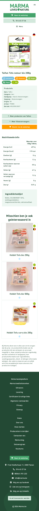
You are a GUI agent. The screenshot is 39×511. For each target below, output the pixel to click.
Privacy (19, 405)
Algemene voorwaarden (20, 401)
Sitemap (19, 409)
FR (35, 5)
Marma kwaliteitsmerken (19, 383)
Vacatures (19, 449)
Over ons (19, 422)
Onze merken (19, 427)
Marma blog (19, 440)
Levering (19, 392)
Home (19, 418)
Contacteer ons (19, 435)
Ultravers (19, 388)
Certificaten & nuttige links (19, 396)
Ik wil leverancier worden (19, 498)
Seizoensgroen (19, 444)
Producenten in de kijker (19, 431)
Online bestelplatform (19, 379)
